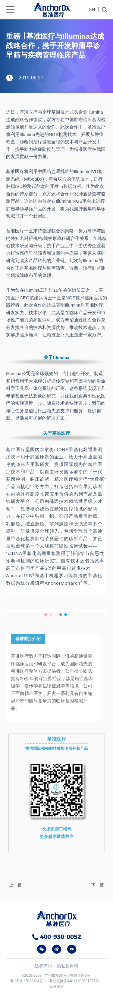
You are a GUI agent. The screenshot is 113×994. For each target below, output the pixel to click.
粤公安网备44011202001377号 (74, 981)
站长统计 (56, 987)
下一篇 (97, 885)
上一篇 (15, 885)
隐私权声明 (67, 966)
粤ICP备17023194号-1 (28, 981)
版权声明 (43, 965)
